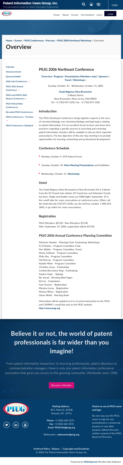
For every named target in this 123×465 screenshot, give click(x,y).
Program (58, 76)
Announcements (13, 71)
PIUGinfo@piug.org (65, 427)
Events (18, 40)
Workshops (79, 79)
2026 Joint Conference (16, 81)
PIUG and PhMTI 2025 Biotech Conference (16, 97)
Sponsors (103, 76)
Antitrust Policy (42, 448)
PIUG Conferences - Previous (39, 40)
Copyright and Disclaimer (76, 448)
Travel (68, 79)
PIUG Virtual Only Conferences (14, 105)
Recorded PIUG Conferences (19, 112)
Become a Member (61, 385)
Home (9, 40)
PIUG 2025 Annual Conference (14, 88)
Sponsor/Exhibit (13, 76)
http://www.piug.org (49, 308)
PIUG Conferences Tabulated (19, 125)
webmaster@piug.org (68, 434)
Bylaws (56, 448)
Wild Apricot (90, 461)
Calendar (10, 67)
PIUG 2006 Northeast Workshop (74, 40)
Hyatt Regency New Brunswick (75, 91)
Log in (114, 5)
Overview (46, 76)
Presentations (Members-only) (81, 76)
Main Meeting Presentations (79, 165)
